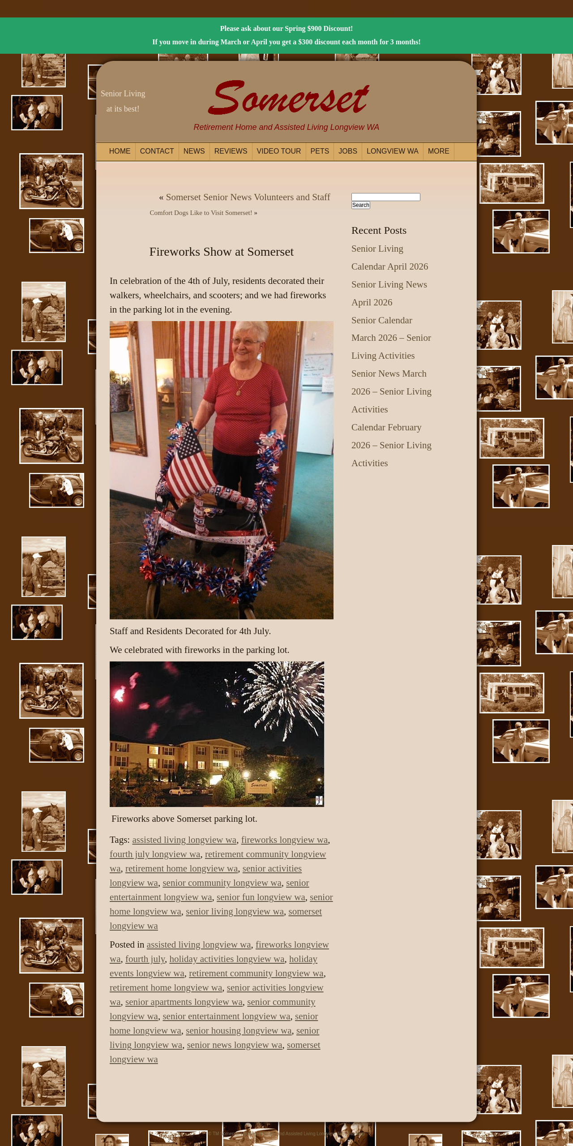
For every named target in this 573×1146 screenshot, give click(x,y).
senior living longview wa (235, 911)
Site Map (356, 1133)
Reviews (231, 151)
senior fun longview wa (261, 897)
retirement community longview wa (256, 973)
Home (120, 151)
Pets (320, 151)
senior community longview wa (221, 882)
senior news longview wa (234, 1044)
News (194, 151)
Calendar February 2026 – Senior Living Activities (391, 445)
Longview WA (393, 151)
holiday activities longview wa (226, 958)
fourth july (145, 958)
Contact (157, 151)
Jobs (347, 151)
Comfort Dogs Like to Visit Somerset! (201, 212)
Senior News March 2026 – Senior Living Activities (391, 391)
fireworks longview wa (284, 839)
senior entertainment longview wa (226, 1016)
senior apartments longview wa (184, 1001)
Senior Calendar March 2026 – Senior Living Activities (391, 338)
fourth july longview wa (155, 854)
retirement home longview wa (181, 868)
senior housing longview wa (238, 1030)
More (438, 151)
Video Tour (279, 151)
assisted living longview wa (184, 839)
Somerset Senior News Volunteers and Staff (248, 197)
